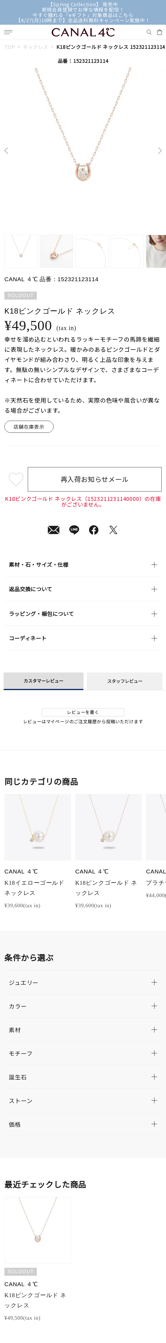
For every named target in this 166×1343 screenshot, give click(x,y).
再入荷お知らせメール (95, 479)
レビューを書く (83, 712)
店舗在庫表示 (29, 426)
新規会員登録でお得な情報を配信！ (83, 9)
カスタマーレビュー (43, 680)
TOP (9, 47)
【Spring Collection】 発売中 (83, 4)
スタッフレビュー (124, 681)
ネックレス (36, 47)
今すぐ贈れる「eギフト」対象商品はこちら (83, 15)
